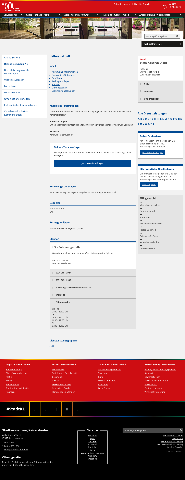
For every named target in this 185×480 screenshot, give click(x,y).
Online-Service (12, 57)
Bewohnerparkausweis (151, 223)
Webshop (92, 458)
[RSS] (78, 409)
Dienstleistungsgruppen (63, 90)
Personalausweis (148, 229)
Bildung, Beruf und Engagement (160, 369)
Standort (56, 84)
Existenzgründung (153, 388)
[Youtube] (56, 409)
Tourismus (103, 373)
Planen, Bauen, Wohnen (63, 392)
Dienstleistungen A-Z (16, 64)
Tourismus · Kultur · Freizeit (118, 14)
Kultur (101, 377)
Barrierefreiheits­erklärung (170, 444)
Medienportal (12, 384)
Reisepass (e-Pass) (149, 236)
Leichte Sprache (143, 4)
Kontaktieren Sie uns (173, 435)
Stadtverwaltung (14, 369)
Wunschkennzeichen (150, 205)
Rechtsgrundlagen (61, 81)
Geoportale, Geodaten (62, 388)
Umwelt (55, 380)
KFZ (52, 346)
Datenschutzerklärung (172, 441)
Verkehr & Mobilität (61, 384)
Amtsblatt (92, 435)
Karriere (92, 441)
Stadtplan (92, 447)
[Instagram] (67, 409)
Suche (92, 450)
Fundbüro (144, 217)
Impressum (177, 438)
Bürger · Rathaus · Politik (42, 14)
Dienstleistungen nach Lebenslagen (16, 72)
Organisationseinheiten (17, 98)
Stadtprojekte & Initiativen (18, 388)
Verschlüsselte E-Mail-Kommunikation (16, 113)
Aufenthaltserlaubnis (150, 242)
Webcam (92, 455)
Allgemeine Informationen (65, 71)
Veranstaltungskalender (109, 369)
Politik (9, 377)
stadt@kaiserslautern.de (16, 449)
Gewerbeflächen (152, 377)
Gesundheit (57, 377)
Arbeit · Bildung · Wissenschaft (160, 14)
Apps (92, 438)
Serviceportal (13, 14)
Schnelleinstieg (163, 44)
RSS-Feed (92, 444)
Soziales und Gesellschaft (64, 373)
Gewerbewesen (147, 248)
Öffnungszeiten (59, 87)
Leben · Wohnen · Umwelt (80, 14)
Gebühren (57, 78)
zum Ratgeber (149, 184)
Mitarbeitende (12, 92)
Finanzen (10, 392)
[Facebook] (35, 409)
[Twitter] (45, 409)
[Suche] (177, 36)
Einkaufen (103, 384)
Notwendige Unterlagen (63, 74)
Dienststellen (26, 465)
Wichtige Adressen (14, 79)
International (151, 384)
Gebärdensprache (122, 4)
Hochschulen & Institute (156, 380)
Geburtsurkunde (148, 211)
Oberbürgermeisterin (16, 373)
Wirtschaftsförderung (155, 392)
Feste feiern (104, 388)
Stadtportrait (58, 369)
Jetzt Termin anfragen (92, 163)
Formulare (10, 86)
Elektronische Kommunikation (20, 105)
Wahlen (9, 380)
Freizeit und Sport (107, 380)
